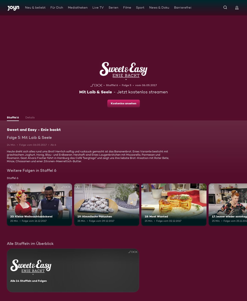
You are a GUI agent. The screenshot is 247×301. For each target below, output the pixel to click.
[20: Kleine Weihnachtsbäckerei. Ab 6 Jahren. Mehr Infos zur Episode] (39, 204)
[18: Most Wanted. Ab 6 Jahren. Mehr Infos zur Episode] (174, 204)
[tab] (13, 118)
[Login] (237, 8)
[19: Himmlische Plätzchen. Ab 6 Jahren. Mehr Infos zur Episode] (106, 204)
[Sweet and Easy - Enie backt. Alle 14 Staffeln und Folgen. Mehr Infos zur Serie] (73, 270)
